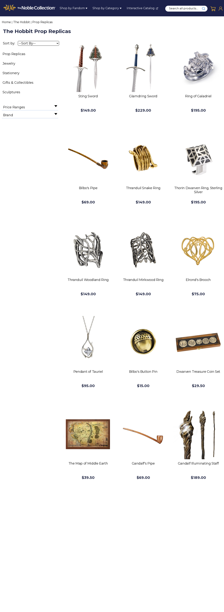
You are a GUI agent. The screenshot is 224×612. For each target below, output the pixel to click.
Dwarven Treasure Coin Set (198, 372)
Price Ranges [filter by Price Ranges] (14, 107)
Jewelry (9, 64)
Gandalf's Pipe (143, 463)
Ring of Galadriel (198, 96)
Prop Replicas (42, 22)
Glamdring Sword (143, 96)
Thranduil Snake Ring (143, 188)
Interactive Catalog (141, 8)
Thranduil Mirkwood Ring (143, 280)
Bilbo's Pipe (88, 188)
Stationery (11, 73)
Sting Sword (88, 96)
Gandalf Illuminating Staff (198, 463)
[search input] (185, 8)
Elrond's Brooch (198, 280)
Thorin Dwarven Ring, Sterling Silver (198, 190)
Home (6, 22)
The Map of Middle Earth (88, 463)
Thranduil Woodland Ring (88, 280)
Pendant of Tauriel (88, 372)
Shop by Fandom (72, 8)
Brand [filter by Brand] (8, 115)
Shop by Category (106, 8)
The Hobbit (21, 22)
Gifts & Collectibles (18, 83)
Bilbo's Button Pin (143, 372)
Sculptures (11, 92)
